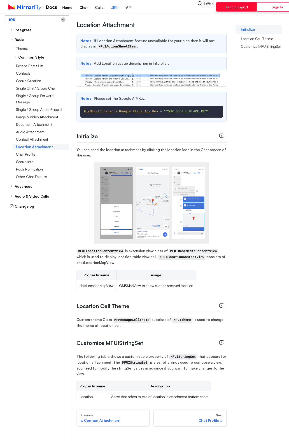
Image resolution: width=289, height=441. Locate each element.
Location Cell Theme (257, 38)
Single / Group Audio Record (39, 109)
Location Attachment (34, 147)
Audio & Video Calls (32, 196)
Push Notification (29, 169)
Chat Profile (25, 154)
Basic (19, 40)
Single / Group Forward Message (35, 98)
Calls (99, 7)
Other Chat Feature (31, 176)
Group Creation (28, 80)
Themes (22, 48)
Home (67, 7)
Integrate (23, 30)
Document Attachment (34, 124)
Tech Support (236, 7)
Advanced (24, 186)
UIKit (115, 7)
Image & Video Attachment (37, 117)
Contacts (23, 73)
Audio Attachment (30, 132)
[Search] (206, 6)
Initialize (248, 29)
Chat (83, 7)
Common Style (31, 57)
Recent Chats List (29, 66)
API (129, 7)
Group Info (24, 161)
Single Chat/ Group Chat (36, 88)
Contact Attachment (32, 139)
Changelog (22, 206)
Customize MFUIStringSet (261, 46)
